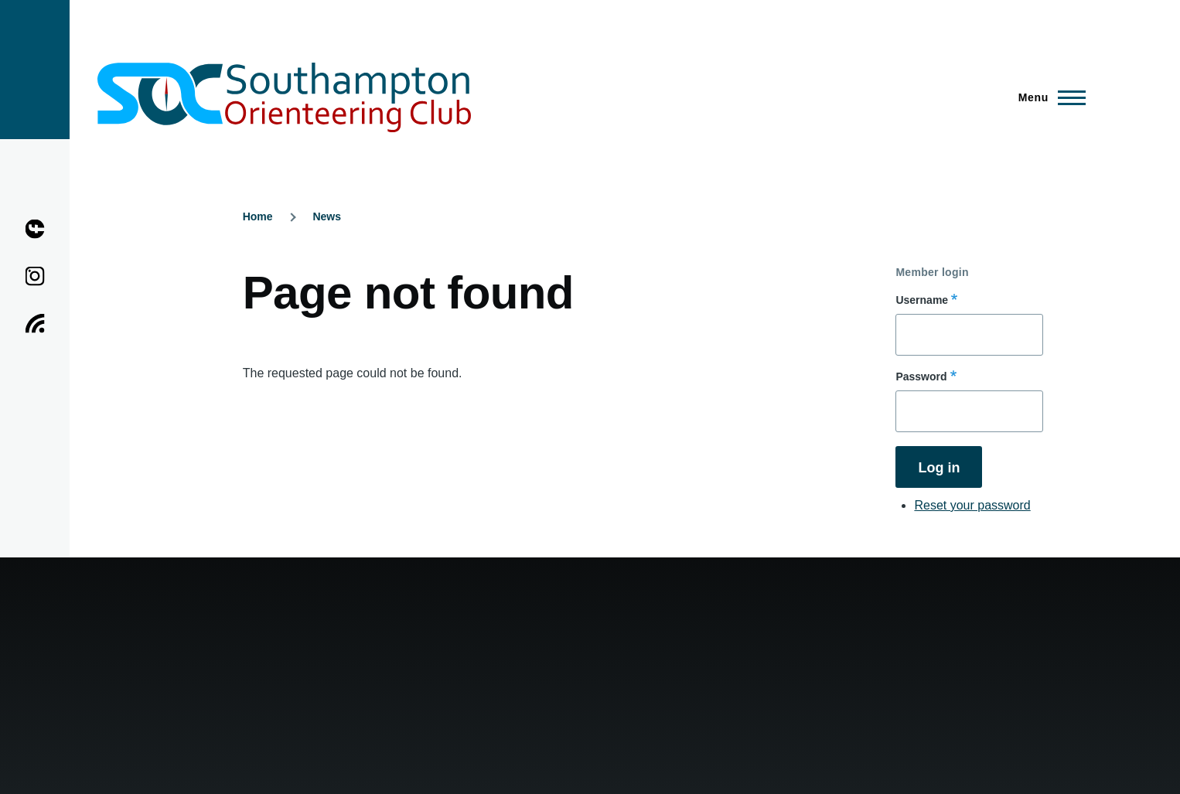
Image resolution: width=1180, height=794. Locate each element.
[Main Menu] (1047, 97)
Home (258, 216)
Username (921, 300)
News (326, 216)
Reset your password (972, 505)
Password (920, 376)
